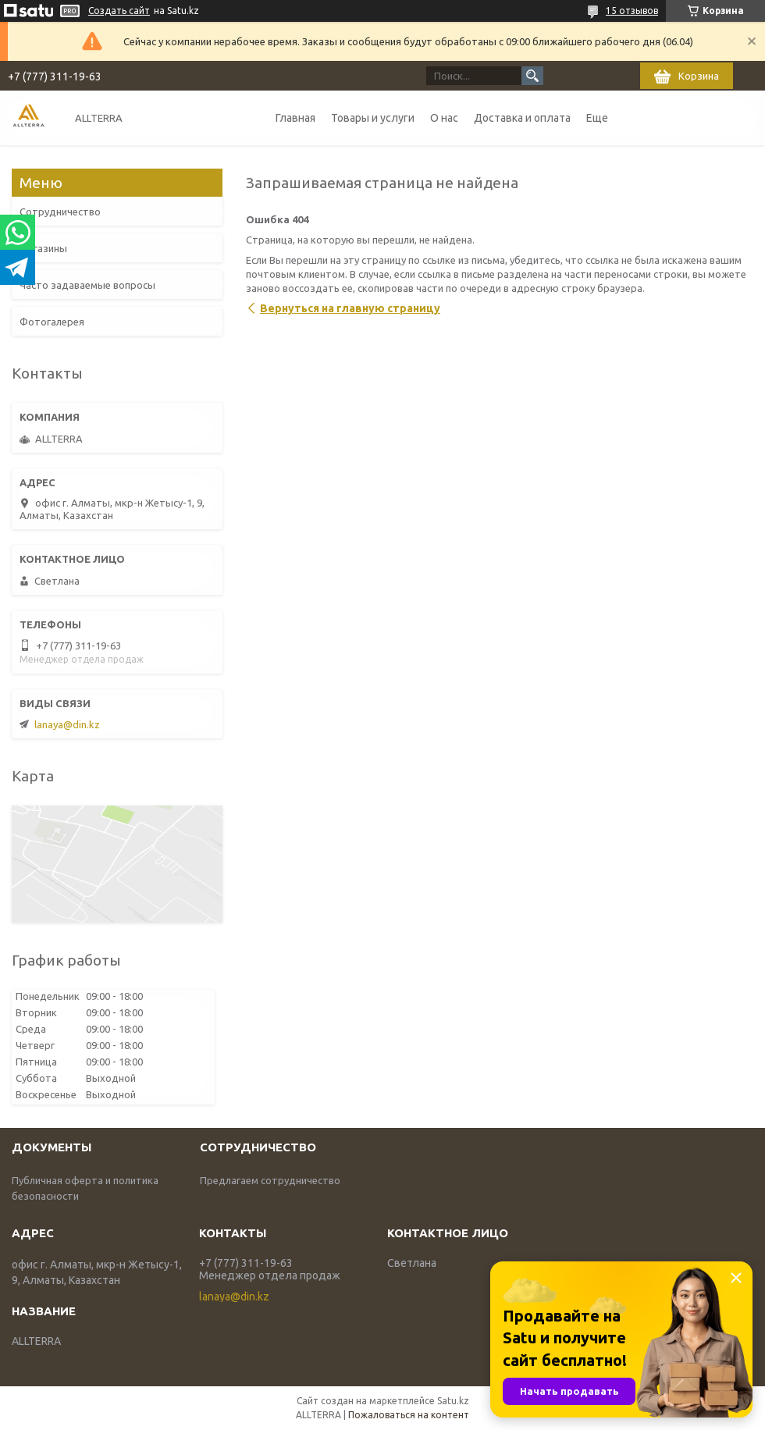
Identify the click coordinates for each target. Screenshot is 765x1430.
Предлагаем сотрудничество (270, 1180)
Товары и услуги (373, 118)
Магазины (43, 248)
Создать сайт (119, 10)
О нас (444, 118)
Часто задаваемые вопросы (87, 284)
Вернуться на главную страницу (350, 308)
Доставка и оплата (522, 118)
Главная (295, 118)
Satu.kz (453, 1401)
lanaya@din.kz (67, 724)
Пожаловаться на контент (408, 1415)
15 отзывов (632, 10)
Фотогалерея (52, 321)
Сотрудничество (60, 211)
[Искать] (532, 75)
